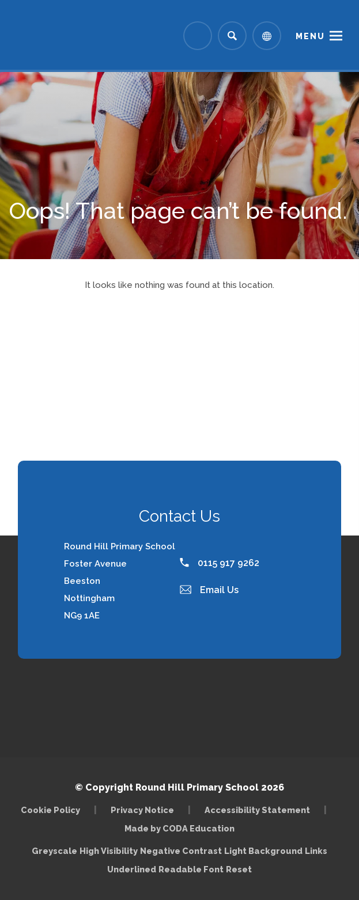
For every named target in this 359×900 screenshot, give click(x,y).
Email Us (209, 589)
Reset (239, 869)
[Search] (232, 35)
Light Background (263, 851)
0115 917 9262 (219, 562)
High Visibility (109, 851)
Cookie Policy (50, 810)
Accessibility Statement (257, 810)
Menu (310, 36)
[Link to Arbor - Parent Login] (197, 35)
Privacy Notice (142, 810)
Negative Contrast (181, 851)
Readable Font (191, 869)
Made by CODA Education (179, 828)
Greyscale (54, 851)
